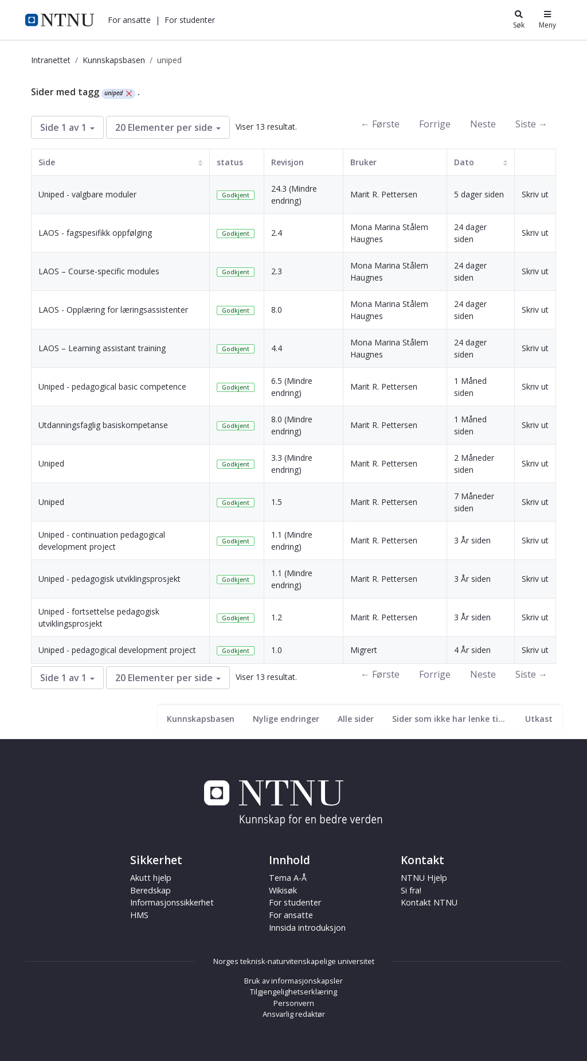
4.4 (276, 348)
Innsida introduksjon (307, 927)
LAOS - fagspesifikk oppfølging (95, 232)
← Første (380, 124)
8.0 (276, 309)
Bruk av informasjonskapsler (293, 981)
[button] (129, 20)
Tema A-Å (288, 877)
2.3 (276, 271)
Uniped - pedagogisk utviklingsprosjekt (109, 578)
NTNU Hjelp (424, 877)
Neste (483, 124)
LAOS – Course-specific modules (98, 271)
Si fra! (411, 890)
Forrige (435, 124)
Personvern (293, 1003)
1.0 (276, 649)
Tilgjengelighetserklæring (293, 991)
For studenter (190, 19)
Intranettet (51, 60)
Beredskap (150, 890)
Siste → (531, 124)
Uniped (51, 463)
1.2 (276, 617)
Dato (464, 162)
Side (46, 162)
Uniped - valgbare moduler (87, 194)
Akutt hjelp (150, 877)
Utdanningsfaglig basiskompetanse (103, 424)
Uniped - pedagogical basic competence (112, 386)
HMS (139, 915)
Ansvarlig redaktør (294, 1014)
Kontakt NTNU (429, 902)
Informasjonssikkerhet (172, 902)
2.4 (276, 232)
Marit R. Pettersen (383, 194)
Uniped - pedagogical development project (117, 649)
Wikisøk (283, 890)
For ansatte (129, 19)
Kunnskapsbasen (114, 60)
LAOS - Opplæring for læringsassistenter (113, 309)
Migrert (363, 649)
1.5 (276, 501)
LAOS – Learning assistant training (102, 348)
